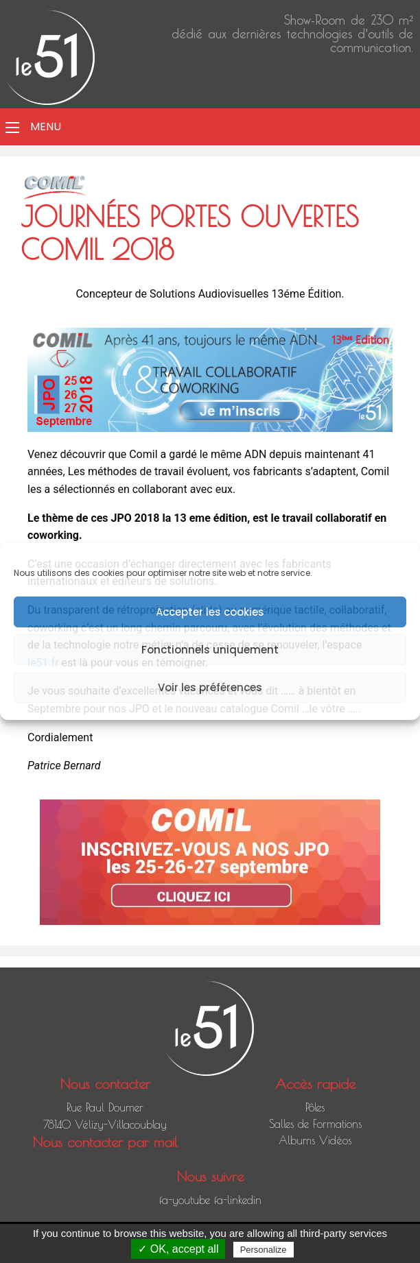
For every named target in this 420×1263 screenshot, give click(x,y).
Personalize (263, 1249)
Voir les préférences (210, 687)
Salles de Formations (315, 1124)
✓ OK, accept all (178, 1249)
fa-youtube (184, 1200)
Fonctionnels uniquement (210, 649)
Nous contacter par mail (105, 1142)
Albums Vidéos (315, 1140)
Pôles (315, 1107)
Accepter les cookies (210, 612)
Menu (45, 126)
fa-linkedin (237, 1200)
